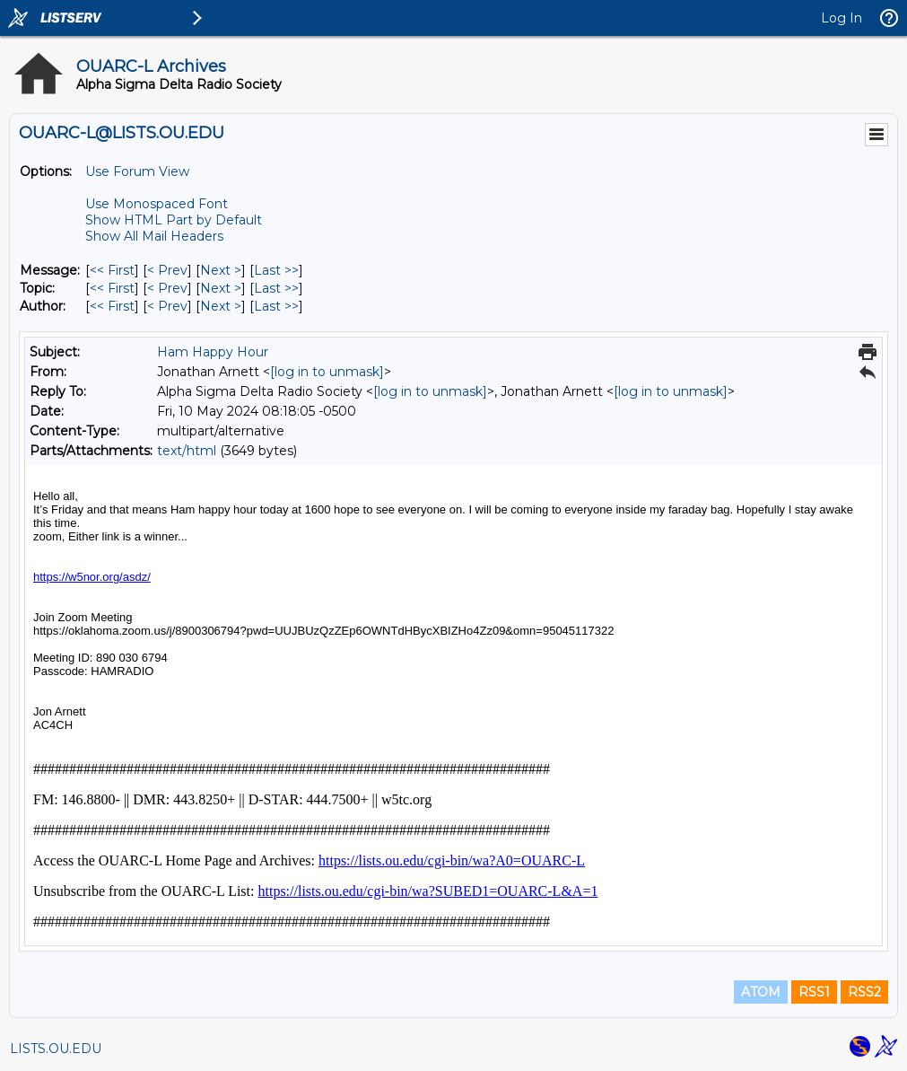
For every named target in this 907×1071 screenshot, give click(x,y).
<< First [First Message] (112, 270)
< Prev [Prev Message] (167, 270)
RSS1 (814, 992)
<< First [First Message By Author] (112, 306)
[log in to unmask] (327, 372)
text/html (186, 451)
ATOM (761, 992)
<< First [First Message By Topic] (112, 288)
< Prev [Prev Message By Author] (167, 306)
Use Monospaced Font (156, 204)
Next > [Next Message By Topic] (220, 288)
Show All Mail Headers (154, 236)
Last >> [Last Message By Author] (276, 306)
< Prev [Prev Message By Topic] (167, 288)
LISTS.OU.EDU (55, 1048)
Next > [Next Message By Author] (220, 306)
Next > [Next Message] (220, 270)
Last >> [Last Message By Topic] (276, 288)
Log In (841, 18)
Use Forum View (137, 171)
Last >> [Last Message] (276, 270)
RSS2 (864, 992)
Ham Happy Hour (212, 352)
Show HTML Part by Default (173, 220)
